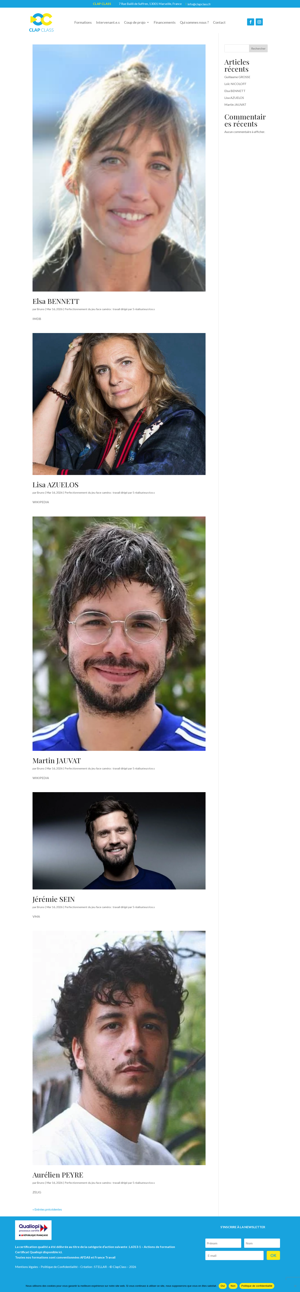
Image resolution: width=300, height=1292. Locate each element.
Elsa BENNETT (56, 305)
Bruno (40, 313)
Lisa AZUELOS (56, 488)
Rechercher (258, 52)
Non (233, 1285)
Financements (165, 22)
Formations (83, 22)
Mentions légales (26, 1270)
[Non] (295, 1286)
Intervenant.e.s (108, 22)
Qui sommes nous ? (194, 22)
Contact (219, 22)
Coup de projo (134, 22)
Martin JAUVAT (57, 764)
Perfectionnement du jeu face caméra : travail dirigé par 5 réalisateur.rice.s (110, 313)
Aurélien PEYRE (58, 1178)
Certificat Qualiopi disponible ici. (39, 1256)
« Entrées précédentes (47, 1213)
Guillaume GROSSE (237, 81)
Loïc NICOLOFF (235, 87)
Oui (223, 1285)
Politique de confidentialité (256, 1285)
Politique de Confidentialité (59, 1270)
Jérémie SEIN (54, 902)
